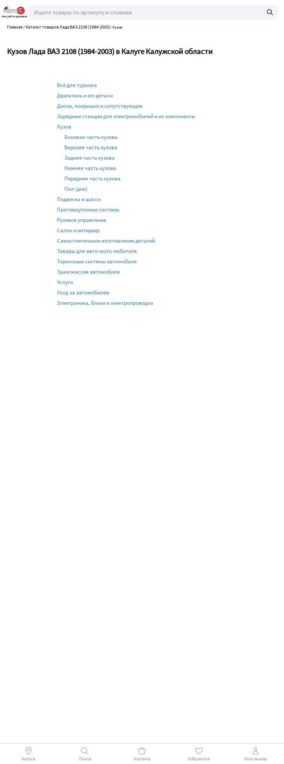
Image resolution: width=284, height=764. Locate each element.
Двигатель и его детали (85, 95)
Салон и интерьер (78, 230)
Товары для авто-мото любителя (97, 250)
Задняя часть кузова (89, 157)
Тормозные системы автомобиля (97, 261)
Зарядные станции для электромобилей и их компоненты (126, 116)
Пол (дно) (76, 188)
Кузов (64, 126)
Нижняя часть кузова (90, 167)
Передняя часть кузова (92, 178)
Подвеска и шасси (79, 199)
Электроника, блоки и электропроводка (105, 302)
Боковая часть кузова (91, 136)
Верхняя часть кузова (90, 147)
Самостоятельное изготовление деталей (106, 240)
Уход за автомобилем (83, 292)
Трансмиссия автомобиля (88, 271)
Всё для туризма (77, 85)
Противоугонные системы (88, 209)
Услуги (65, 282)
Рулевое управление (81, 219)
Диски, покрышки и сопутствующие (99, 105)
